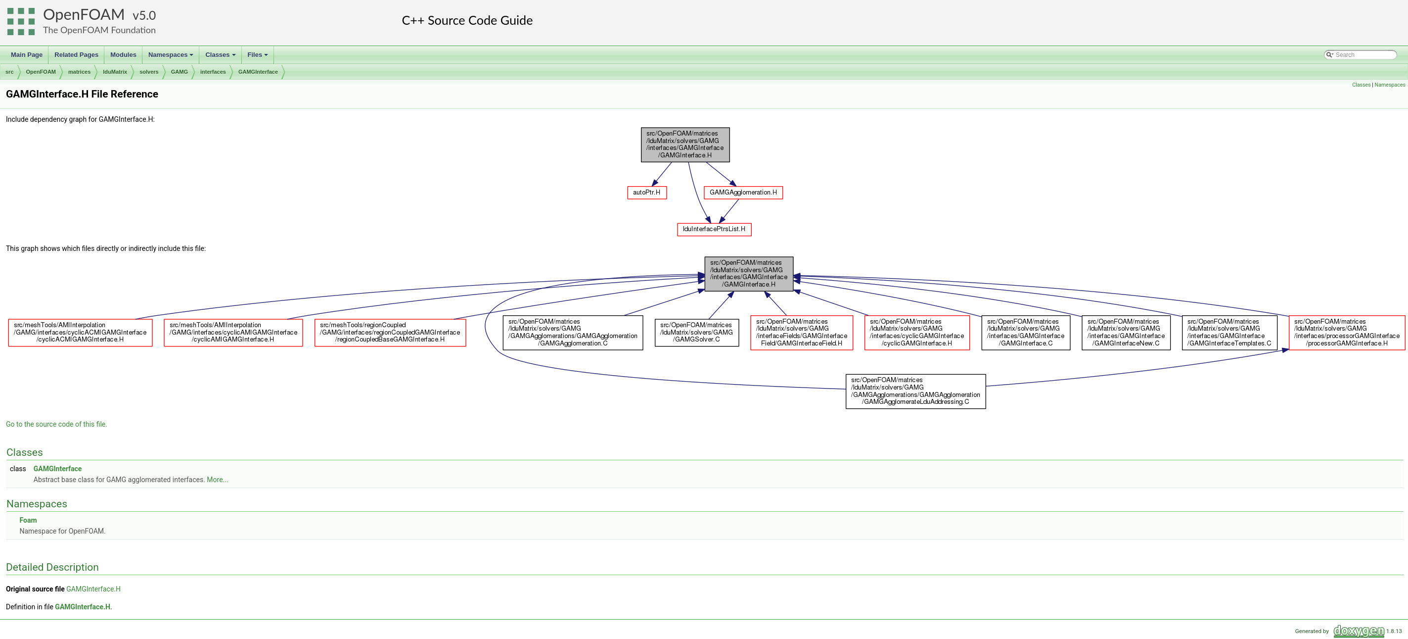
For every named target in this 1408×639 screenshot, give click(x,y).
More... (217, 480)
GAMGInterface (258, 72)
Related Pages (76, 54)
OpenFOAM (84, 14)
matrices (79, 72)
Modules (123, 54)
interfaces (213, 72)
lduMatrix (115, 72)
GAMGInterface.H (93, 589)
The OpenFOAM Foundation (99, 29)
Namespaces (171, 57)
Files (259, 57)
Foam (28, 520)
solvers (149, 72)
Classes (221, 57)
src (9, 72)
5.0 (147, 15)
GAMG (179, 72)
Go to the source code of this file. (56, 424)
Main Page (27, 54)
